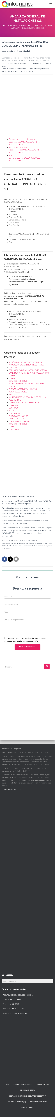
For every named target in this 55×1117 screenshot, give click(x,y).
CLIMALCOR (13, 405)
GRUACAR (15, 1004)
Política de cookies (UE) (17, 1102)
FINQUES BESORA (17, 1009)
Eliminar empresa (42, 1084)
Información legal (27, 1090)
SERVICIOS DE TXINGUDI (18, 381)
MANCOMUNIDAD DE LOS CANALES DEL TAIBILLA (27, 397)
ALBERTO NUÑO (15, 400)
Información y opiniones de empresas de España (27, 1096)
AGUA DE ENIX (14, 429)
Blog (7, 1084)
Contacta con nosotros (22, 1084)
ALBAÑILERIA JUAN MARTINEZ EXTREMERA (25, 362)
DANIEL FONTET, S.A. (17, 419)
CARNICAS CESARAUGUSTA (19, 421)
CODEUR (12, 376)
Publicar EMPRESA (27, 1108)
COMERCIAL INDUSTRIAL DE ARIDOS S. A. (24, 403)
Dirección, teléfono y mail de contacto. (23, 139)
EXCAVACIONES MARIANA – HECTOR (23, 389)
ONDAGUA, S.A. (14, 368)
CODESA (12, 378)
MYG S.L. (12, 411)
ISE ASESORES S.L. (25, 995)
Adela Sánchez (9, 995)
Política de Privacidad (38, 1102)
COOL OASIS (13, 408)
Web (10, 155)
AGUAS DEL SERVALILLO (18, 392)
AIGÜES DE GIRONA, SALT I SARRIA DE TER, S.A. (26, 365)
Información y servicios (18, 147)
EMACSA (12, 394)
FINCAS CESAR (15, 1000)
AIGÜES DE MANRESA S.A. (18, 416)
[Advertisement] (27, 107)
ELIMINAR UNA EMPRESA (11, 789)
